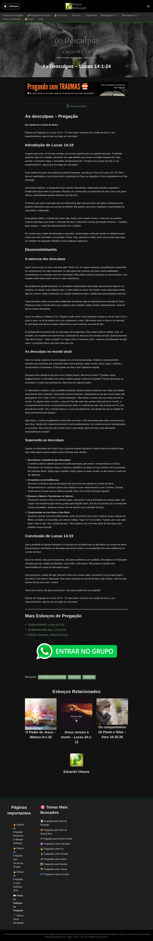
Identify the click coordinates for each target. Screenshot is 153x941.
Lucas (65, 58)
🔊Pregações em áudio (38, 15)
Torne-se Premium (12, 19)
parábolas (88, 677)
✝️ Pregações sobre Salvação (55, 843)
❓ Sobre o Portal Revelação (18, 919)
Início (59, 58)
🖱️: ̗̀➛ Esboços (11, 6)
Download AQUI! (76, 106)
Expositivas (90, 15)
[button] (66, 15)
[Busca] (148, 6)
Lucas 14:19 (74, 677)
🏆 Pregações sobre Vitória (53, 869)
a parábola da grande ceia (52, 677)
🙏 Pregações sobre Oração (54, 854)
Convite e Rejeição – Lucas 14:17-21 (46, 624)
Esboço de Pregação (13, 15)
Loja (41, 19)
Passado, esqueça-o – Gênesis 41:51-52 (48, 634)
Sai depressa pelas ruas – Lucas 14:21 (47, 629)
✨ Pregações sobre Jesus (53, 859)
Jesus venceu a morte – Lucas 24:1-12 (76, 737)
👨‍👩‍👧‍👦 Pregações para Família (53, 864)
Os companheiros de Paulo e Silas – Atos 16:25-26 (112, 732)
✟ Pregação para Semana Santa (56, 838)
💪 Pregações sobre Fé (52, 849)
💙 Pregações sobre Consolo (54, 874)
